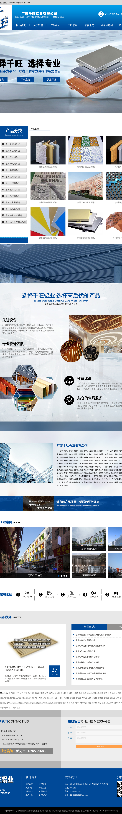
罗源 (105, 693)
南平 (17, 693)
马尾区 (75, 693)
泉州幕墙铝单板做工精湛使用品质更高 (91, 673)
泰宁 (53, 698)
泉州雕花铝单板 (13, 170)
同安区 (33, 703)
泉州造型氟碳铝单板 (48, 167)
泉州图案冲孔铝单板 (48, 202)
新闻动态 (89, 25)
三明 (21, 693)
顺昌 (120, 693)
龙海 (89, 703)
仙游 (89, 698)
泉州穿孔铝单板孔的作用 (85, 651)
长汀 (99, 703)
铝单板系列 (43, 795)
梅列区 (12, 698)
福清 (84, 693)
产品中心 (55, 25)
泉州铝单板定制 (60, 811)
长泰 (68, 703)
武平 (112, 703)
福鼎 (18, 708)
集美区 (27, 703)
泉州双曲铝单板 (13, 177)
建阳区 (7, 698)
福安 (14, 708)
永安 (61, 698)
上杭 (108, 703)
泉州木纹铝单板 (13, 151)
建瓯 (2, 698)
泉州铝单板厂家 (47, 811)
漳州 (38, 693)
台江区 (57, 693)
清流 (28, 698)
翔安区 (39, 703)
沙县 (44, 698)
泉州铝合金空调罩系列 (16, 222)
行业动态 (89, 626)
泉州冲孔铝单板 (13, 164)
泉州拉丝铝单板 (13, 183)
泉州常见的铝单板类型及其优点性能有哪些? (93, 635)
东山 (72, 703)
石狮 (117, 698)
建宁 (57, 698)
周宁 (6, 708)
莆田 (25, 693)
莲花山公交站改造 (89, 549)
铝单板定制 (107, 25)
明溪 (24, 698)
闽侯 (93, 693)
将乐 (49, 698)
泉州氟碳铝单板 (13, 144)
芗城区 (45, 703)
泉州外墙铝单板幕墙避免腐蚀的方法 (90, 668)
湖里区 (15, 703)
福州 (13, 693)
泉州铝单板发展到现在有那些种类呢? (90, 646)
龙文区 (51, 703)
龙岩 (42, 693)
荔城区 (78, 698)
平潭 (109, 693)
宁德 (46, 693)
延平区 (114, 693)
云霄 (56, 703)
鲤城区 (94, 698)
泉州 (30, 693)
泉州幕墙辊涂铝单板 (48, 238)
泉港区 (112, 698)
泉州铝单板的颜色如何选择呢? (88, 657)
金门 (4, 703)
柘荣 (10, 708)
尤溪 (40, 698)
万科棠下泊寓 (35, 575)
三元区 (18, 698)
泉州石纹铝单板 (13, 157)
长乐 (80, 693)
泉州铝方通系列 (13, 202)
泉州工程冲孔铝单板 (86, 202)
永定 (103, 703)
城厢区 (66, 698)
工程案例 (72, 25)
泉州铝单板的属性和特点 (85, 640)
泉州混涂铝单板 (13, 189)
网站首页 (21, 25)
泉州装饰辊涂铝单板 (86, 238)
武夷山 (51, 693)
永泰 (101, 693)
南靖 (77, 703)
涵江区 (72, 698)
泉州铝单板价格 (73, 811)
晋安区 (63, 693)
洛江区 (106, 698)
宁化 (32, 698)
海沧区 (21, 703)
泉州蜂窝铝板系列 (14, 215)
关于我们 (38, 25)
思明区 (9, 703)
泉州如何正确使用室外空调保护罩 (89, 679)
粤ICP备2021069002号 (109, 811)
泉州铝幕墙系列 (13, 209)
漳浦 (60, 703)
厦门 (34, 693)
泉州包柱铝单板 (13, 196)
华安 (85, 703)
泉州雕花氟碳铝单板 (86, 167)
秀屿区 (84, 698)
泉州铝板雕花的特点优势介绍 (87, 662)
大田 (36, 698)
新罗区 (94, 703)
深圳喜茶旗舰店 (89, 575)
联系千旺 (29, 795)
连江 (89, 693)
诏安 (64, 703)
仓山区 (69, 693)
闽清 (97, 693)
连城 (116, 703)
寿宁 (2, 708)
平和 (81, 703)
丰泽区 (100, 698)
